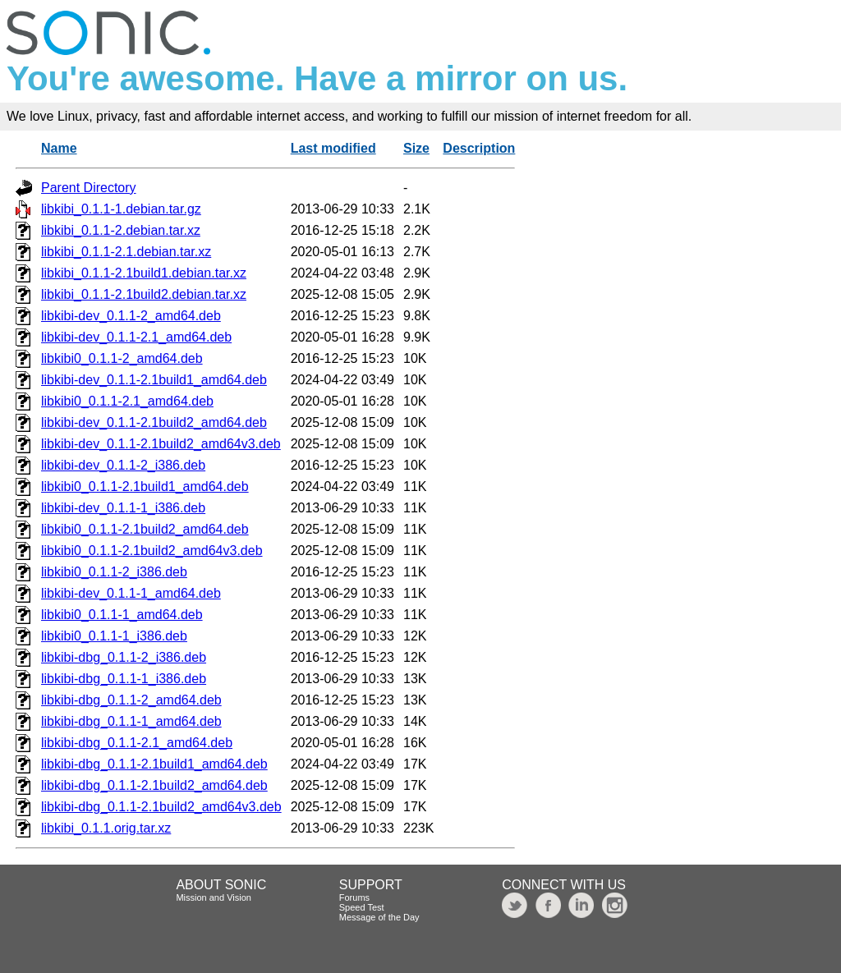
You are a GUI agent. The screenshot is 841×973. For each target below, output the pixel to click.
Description (479, 148)
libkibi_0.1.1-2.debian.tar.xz (120, 230)
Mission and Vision (213, 897)
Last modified (333, 148)
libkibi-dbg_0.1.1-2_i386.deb (123, 657)
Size (416, 148)
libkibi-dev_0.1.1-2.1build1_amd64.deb (154, 380)
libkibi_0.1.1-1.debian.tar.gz (121, 209)
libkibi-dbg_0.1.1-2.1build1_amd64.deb (154, 764)
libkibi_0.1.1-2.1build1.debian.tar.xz (143, 273)
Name (59, 148)
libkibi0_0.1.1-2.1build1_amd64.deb (145, 486)
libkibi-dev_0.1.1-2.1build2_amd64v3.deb (161, 444)
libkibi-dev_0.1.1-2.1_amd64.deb (136, 337)
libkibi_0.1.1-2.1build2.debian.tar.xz (143, 294)
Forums (354, 897)
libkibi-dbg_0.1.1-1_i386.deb (123, 679)
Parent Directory (88, 188)
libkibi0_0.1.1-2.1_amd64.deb (127, 401)
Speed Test (361, 907)
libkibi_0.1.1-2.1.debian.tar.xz (126, 252)
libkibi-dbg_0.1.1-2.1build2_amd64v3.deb (161, 807)
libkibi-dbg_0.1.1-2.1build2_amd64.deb (154, 785)
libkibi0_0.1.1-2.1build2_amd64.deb (145, 529)
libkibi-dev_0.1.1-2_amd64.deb (131, 316)
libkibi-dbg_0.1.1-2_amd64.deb (131, 700)
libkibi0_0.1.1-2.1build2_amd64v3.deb (152, 551)
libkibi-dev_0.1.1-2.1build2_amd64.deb (154, 422)
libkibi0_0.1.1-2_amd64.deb (122, 358)
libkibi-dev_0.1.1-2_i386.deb (123, 465)
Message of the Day (379, 917)
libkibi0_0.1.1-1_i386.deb (114, 636)
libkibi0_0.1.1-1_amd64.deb (122, 615)
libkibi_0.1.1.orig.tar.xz (106, 828)
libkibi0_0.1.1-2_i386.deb (114, 572)
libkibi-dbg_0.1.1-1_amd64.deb (131, 721)
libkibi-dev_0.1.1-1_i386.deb (123, 508)
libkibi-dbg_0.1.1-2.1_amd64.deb (136, 743)
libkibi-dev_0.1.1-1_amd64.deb (131, 593)
